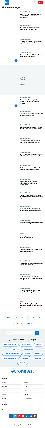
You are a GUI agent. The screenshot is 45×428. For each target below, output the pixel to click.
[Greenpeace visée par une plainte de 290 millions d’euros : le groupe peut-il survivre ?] (31, 226)
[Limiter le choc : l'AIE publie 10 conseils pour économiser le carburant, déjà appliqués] (31, 31)
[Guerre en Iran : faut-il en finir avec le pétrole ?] (31, 212)
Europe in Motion (25, 52)
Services (4, 404)
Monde (26, 382)
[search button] (37, 333)
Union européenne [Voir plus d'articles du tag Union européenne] (10, 358)
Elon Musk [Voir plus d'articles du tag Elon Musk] (25, 358)
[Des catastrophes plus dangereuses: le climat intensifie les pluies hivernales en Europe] (31, 253)
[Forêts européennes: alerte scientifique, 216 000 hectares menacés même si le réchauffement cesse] (31, 185)
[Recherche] (22, 333)
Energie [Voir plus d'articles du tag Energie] (37, 353)
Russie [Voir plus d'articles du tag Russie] (38, 344)
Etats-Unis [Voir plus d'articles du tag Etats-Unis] (15, 349)
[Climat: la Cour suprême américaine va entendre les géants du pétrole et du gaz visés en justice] (31, 280)
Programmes (28, 398)
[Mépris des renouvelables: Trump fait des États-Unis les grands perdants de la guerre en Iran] (31, 17)
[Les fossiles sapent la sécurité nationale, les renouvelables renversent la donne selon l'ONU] (31, 144)
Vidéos (4, 398)
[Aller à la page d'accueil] (7, 2)
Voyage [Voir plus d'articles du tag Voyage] (27, 353)
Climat (22, 233)
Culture (26, 394)
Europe (4, 382)
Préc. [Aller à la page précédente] (9, 317)
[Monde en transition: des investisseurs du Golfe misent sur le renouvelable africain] (31, 130)
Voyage (4, 394)
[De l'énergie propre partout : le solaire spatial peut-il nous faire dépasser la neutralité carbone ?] (31, 294)
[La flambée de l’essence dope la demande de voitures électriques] (31, 158)
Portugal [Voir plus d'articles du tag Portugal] (22, 363)
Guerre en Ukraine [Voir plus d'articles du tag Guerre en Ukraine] (10, 344)
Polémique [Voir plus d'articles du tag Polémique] (37, 358)
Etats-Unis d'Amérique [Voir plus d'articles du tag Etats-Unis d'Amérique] (12, 353)
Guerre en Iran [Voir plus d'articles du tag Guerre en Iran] (28, 349)
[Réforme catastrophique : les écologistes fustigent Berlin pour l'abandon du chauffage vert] (31, 239)
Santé (25, 390)
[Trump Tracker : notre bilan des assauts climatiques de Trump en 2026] (31, 198)
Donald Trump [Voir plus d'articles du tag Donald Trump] (26, 344)
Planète (26, 386)
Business (4, 386)
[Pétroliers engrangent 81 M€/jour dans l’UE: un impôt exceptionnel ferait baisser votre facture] (31, 117)
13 (21, 323)
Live (40, 2)
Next (3, 390)
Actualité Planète (25, 12)
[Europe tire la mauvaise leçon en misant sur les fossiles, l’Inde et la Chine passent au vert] (31, 45)
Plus (3, 409)
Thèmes (4, 378)
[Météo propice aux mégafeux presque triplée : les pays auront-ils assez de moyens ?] (31, 307)
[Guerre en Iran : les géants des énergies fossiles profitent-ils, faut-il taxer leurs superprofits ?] (31, 171)
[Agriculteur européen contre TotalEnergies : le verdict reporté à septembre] (31, 103)
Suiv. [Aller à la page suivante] (28, 323)
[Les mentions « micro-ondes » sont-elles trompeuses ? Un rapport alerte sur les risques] (31, 266)
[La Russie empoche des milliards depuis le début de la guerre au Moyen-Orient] (31, 58)
